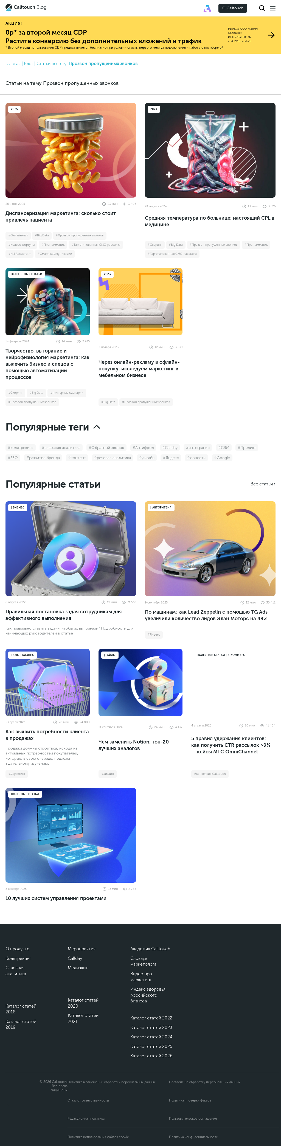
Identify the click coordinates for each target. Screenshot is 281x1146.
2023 (107, 274)
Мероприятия (81, 948)
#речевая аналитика (112, 457)
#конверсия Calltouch (210, 774)
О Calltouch (232, 8)
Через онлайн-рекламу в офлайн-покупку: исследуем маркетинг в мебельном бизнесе (139, 368)
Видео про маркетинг (141, 976)
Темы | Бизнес (22, 655)
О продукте (17, 948)
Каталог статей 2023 (151, 1027)
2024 (153, 109)
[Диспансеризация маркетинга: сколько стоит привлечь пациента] (70, 150)
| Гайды (110, 655)
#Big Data (42, 235)
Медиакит (78, 967)
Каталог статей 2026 (151, 1055)
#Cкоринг (155, 245)
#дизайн (146, 457)
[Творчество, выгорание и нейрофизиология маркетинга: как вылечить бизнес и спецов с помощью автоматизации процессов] (47, 301)
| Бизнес (17, 507)
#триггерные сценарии (66, 393)
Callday (75, 958)
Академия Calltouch (150, 948)
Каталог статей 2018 (20, 1009)
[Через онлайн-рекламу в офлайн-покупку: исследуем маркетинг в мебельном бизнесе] (141, 301)
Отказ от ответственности (88, 1100)
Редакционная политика (86, 1118)
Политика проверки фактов (190, 1100)
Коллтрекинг (18, 958)
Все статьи (262, 484)
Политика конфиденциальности (193, 1137)
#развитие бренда (43, 457)
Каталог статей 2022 (151, 1018)
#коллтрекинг (20, 447)
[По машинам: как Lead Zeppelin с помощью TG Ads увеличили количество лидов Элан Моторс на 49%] (210, 548)
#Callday (170, 447)
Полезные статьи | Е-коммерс (221, 655)
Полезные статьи (25, 794)
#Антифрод (143, 447)
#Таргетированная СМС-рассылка (95, 245)
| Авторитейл (161, 507)
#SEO (13, 457)
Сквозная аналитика (15, 970)
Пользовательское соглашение (193, 1118)
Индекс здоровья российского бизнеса (147, 995)
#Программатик (52, 245)
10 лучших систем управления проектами (55, 898)
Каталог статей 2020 (83, 1003)
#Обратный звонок (106, 447)
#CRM (224, 447)
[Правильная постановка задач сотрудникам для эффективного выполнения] (70, 548)
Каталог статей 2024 (151, 1036)
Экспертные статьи (26, 274)
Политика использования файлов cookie (98, 1137)
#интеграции (198, 447)
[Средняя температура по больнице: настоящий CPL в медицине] (210, 150)
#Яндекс (171, 457)
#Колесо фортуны (21, 245)
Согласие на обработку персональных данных (204, 1082)
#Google (222, 457)
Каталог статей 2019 (20, 1024)
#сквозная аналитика (61, 447)
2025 (14, 109)
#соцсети (196, 457)
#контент (77, 457)
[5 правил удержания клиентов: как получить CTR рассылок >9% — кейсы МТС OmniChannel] (233, 682)
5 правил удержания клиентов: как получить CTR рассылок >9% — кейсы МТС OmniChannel (230, 745)
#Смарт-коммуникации (55, 254)
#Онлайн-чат (18, 235)
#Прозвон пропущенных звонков (80, 235)
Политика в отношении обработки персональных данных (112, 1082)
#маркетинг (16, 774)
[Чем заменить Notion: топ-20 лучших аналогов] (141, 682)
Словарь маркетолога (143, 961)
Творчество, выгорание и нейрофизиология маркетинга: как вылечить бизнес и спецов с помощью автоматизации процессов (47, 364)
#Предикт (247, 447)
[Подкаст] (24, 1121)
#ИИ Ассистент (19, 254)
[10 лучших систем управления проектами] (70, 835)
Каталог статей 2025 (151, 1046)
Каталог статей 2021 (83, 1018)
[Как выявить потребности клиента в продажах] (47, 682)
